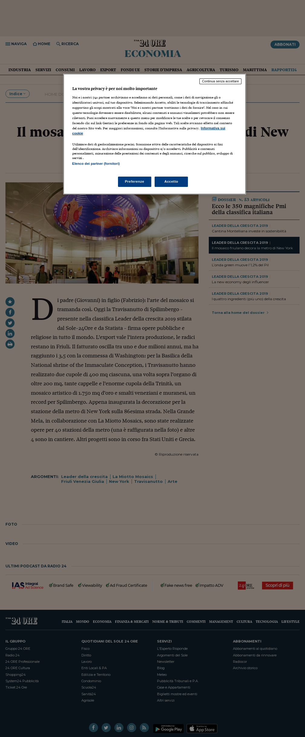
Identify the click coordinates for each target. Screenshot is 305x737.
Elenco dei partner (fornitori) (96, 163)
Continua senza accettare (220, 81)
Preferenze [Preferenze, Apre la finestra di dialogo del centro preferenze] (134, 181)
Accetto (171, 181)
